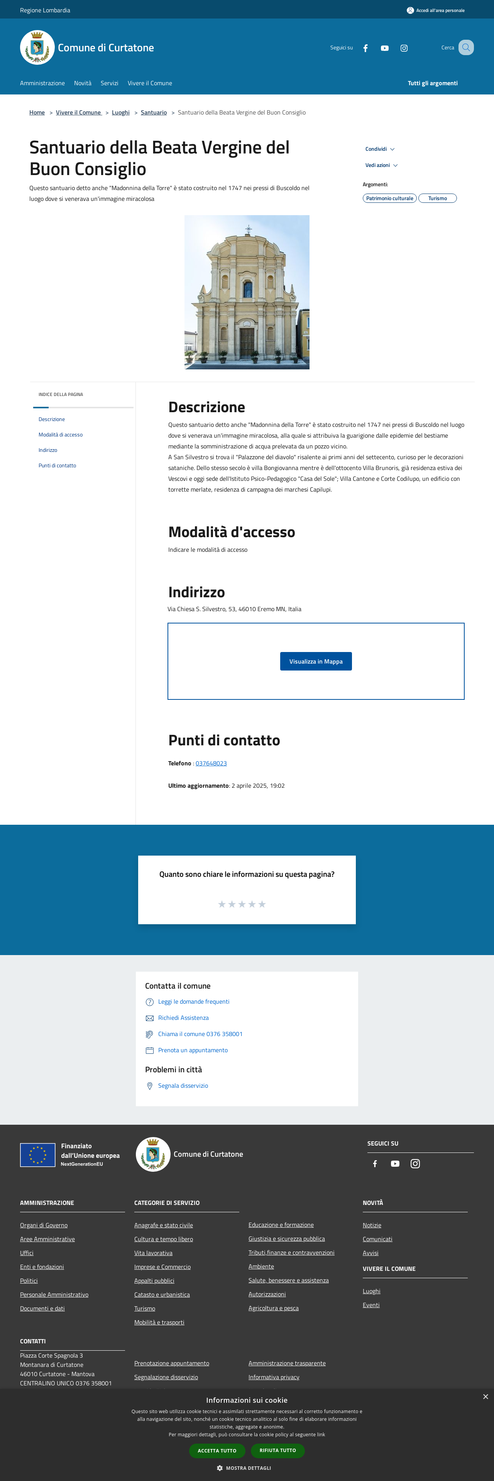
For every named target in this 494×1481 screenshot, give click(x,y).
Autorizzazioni (267, 1294)
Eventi (371, 1304)
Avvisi (371, 1252)
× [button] (485, 1397)
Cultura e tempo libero (163, 1238)
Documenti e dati (42, 1308)
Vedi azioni (382, 165)
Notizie (372, 1225)
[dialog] (247, 1435)
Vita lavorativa (153, 1252)
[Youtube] (376, 47)
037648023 (211, 763)
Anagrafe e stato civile (163, 1225)
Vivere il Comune (79, 112)
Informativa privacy (274, 1377)
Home (37, 112)
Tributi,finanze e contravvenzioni (292, 1252)
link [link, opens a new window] (321, 1434)
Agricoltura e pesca (274, 1308)
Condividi (381, 149)
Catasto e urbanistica (162, 1294)
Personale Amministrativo (54, 1294)
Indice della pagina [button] (61, 394)
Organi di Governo (44, 1225)
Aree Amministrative (47, 1238)
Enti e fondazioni (42, 1266)
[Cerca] (464, 47)
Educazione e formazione (281, 1224)
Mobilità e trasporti (159, 1322)
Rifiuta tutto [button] (278, 1450)
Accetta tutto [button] (217, 1450)
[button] (247, 1468)
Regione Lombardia (45, 10)
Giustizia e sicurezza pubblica (287, 1238)
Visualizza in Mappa (316, 661)
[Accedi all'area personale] (436, 10)
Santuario (154, 112)
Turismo (144, 1308)
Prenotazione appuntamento (171, 1363)
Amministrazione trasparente (287, 1363)
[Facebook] (357, 47)
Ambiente (261, 1266)
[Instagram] (396, 47)
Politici (29, 1280)
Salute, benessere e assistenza (289, 1280)
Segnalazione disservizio (166, 1377)
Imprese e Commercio (162, 1266)
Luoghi (121, 112)
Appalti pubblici (154, 1280)
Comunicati (377, 1238)
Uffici (27, 1252)
